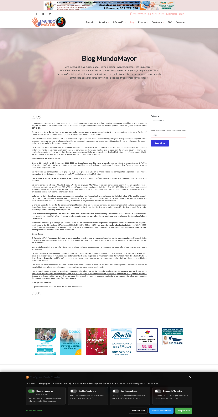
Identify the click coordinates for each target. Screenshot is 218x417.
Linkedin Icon (43, 14)
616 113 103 (158, 13)
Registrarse (171, 13)
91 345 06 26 (139, 13)
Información (119, 22)
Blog (132, 22)
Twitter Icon (50, 14)
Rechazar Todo (138, 410)
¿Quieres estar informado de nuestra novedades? (168, 130)
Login (181, 13)
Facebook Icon (37, 14)
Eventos (143, 22)
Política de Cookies (34, 410)
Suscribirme (160, 143)
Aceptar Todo (184, 410)
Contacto (180, 22)
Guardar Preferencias (161, 410)
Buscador (90, 22)
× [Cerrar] (190, 377)
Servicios (104, 22)
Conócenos (158, 22)
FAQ (170, 22)
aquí (80, 286)
